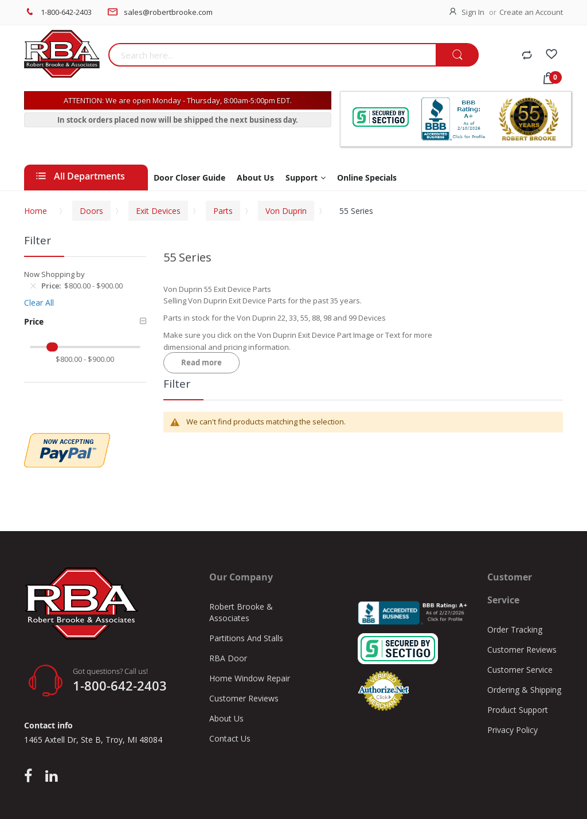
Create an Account (531, 12)
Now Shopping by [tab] (54, 274)
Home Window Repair (249, 678)
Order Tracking (514, 629)
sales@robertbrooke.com (168, 12)
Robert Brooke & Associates (241, 612)
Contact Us (230, 738)
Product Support (517, 709)
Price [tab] (34, 321)
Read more (201, 362)
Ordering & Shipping (524, 689)
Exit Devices (158, 210)
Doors (91, 210)
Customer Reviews (244, 698)
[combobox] (272, 54)
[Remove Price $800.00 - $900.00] (33, 285)
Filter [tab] (176, 383)
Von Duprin (286, 210)
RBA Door (228, 658)
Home (35, 210)
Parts (223, 210)
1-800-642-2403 (66, 12)
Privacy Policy (512, 729)
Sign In (472, 12)
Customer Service (520, 669)
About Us (226, 718)
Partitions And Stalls (246, 638)
